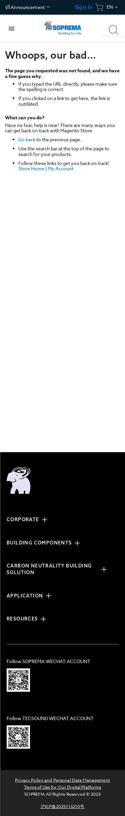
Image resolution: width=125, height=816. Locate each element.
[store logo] (62, 28)
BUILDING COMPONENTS (39, 543)
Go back (26, 139)
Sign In (84, 7)
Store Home (31, 168)
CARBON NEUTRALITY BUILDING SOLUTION (49, 569)
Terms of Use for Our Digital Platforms (62, 787)
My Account (60, 168)
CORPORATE (23, 519)
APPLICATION (25, 596)
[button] (113, 7)
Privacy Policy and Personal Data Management (62, 780)
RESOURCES (22, 619)
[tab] (59, 520)
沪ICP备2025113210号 (62, 806)
